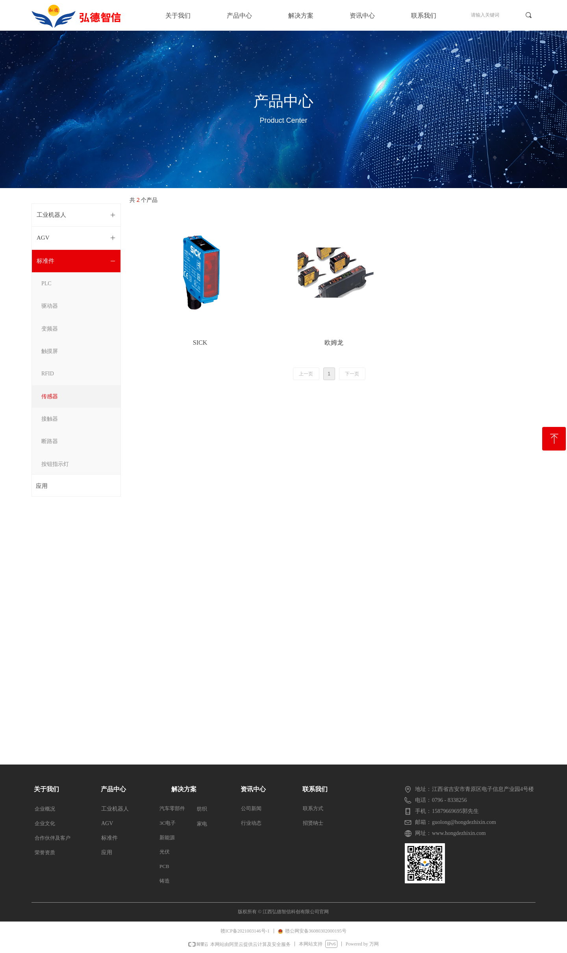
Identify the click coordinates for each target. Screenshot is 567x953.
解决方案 (300, 15)
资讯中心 (362, 15)
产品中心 (239, 15)
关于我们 (178, 15)
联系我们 (423, 15)
